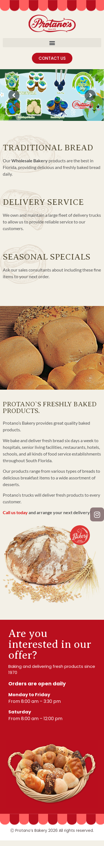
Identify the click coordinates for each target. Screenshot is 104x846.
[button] (52, 42)
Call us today (15, 512)
